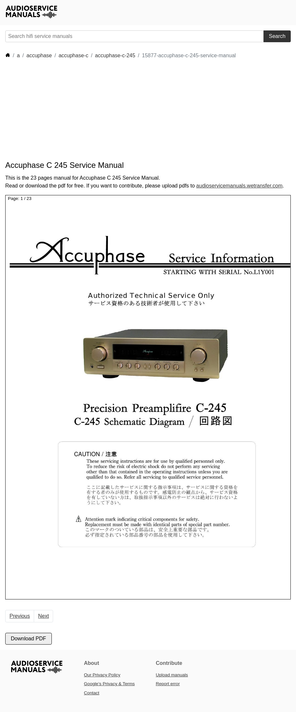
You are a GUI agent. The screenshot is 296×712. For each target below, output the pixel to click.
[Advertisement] (124, 110)
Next (43, 616)
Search (277, 36)
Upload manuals (172, 674)
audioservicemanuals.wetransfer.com (239, 185)
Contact (91, 692)
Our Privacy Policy (102, 674)
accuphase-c (74, 55)
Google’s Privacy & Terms (109, 683)
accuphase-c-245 (115, 55)
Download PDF (28, 638)
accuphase (39, 55)
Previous (20, 616)
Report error (168, 683)
